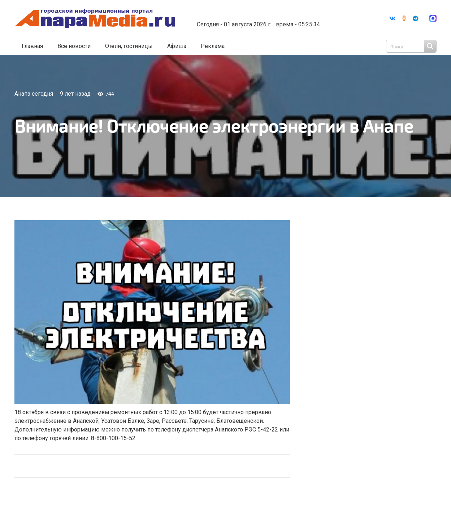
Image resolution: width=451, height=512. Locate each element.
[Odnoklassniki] (404, 18)
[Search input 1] (412, 46)
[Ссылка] (94, 19)
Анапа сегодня (33, 93)
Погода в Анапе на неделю (256, 12)
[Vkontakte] (392, 18)
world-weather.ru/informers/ (256, 19)
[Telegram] (415, 18)
